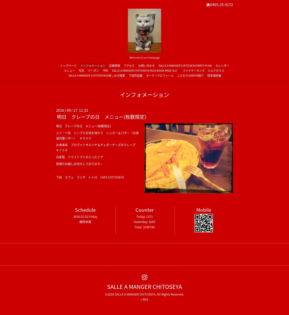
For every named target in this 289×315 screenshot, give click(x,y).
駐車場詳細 (214, 75)
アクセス (129, 66)
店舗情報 (114, 66)
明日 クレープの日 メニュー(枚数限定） (103, 116)
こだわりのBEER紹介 (190, 75)
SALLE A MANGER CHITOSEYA (144, 286)
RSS (145, 299)
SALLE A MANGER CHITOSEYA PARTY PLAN (185, 66)
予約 (105, 70)
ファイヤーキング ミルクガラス (205, 70)
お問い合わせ (146, 66)
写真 (81, 70)
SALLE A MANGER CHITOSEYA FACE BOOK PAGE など (145, 70)
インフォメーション (92, 66)
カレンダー (222, 66)
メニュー (69, 70)
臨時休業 (85, 221)
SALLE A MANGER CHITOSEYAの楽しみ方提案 (96, 75)
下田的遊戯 (135, 75)
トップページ (68, 66)
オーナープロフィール (160, 75)
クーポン (93, 70)
